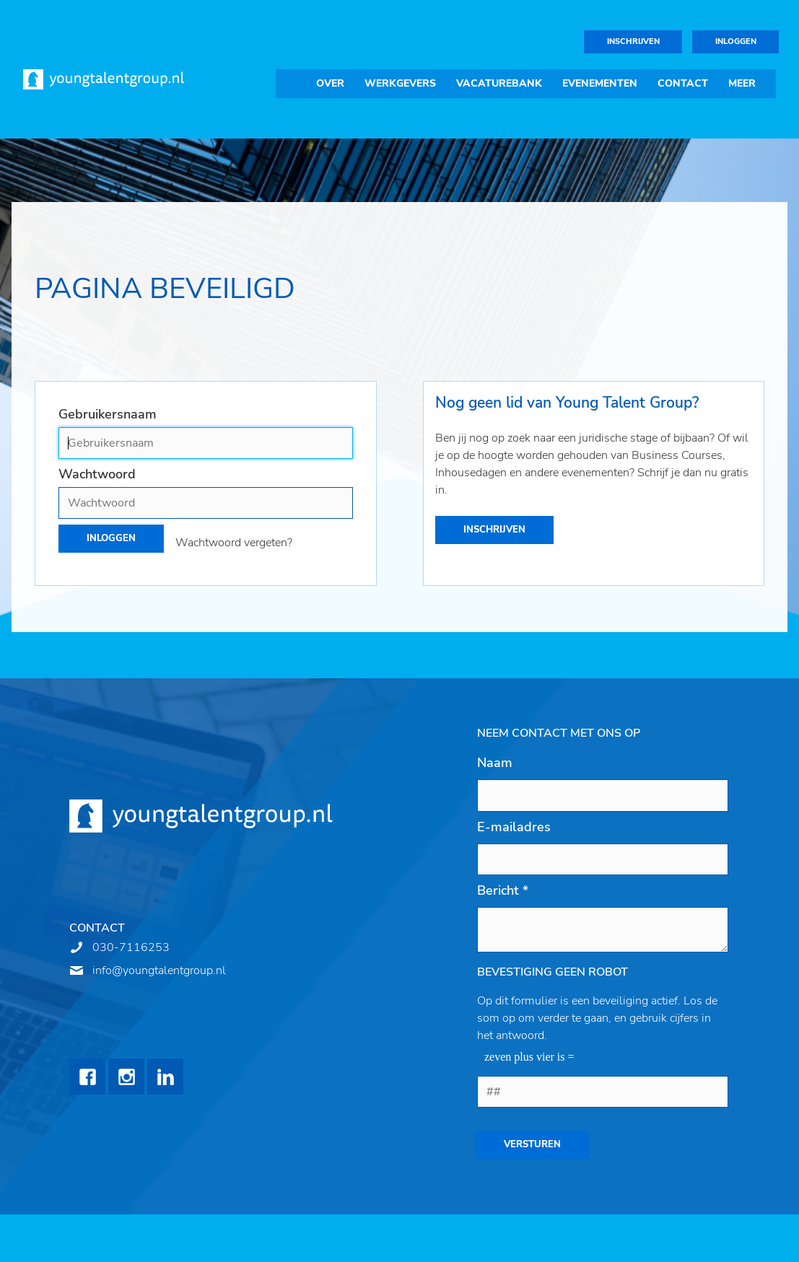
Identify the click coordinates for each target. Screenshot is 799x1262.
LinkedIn (165, 1077)
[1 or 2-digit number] (602, 1092)
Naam (494, 762)
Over (330, 83)
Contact (683, 83)
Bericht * (502, 890)
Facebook (87, 1077)
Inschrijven (633, 41)
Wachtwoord (97, 474)
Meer (742, 83)
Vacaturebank (499, 83)
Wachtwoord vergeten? (233, 543)
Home (291, 83)
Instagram (126, 1077)
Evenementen (599, 83)
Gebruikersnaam (107, 414)
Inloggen (735, 41)
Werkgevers (400, 83)
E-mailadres (514, 827)
